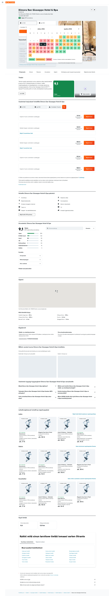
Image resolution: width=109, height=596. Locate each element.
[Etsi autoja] (3, 13)
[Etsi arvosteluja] (65, 233)
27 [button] (41, 51)
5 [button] (37, 40)
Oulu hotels (24, 564)
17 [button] (30, 48)
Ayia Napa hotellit (73, 557)
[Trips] (3, 31)
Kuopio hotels (72, 566)
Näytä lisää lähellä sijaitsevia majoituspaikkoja (84, 418)
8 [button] (48, 40)
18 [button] (33, 48)
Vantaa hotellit (72, 562)
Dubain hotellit (72, 559)
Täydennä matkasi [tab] (40, 546)
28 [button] (44, 51)
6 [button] (78, 37)
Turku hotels (25, 566)
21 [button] (44, 48)
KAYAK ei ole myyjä (58, 584)
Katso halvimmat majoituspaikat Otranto (86, 450)
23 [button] (52, 48)
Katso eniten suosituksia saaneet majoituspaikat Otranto (82, 483)
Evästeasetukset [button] (22, 189)
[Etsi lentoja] (3, 6)
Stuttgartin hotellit (26, 562)
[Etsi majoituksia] (3, 10)
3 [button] (30, 40)
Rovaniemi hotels (50, 566)
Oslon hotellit (49, 562)
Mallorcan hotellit (50, 559)
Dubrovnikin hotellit (50, 555)
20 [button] (41, 48)
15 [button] (48, 44)
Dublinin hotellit (25, 559)
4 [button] (71, 37)
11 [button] (33, 44)
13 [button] (41, 44)
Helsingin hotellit (49, 557)
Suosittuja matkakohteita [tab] (27, 546)
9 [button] (64, 40)
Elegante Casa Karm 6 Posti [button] (45, 436)
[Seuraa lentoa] (3, 24)
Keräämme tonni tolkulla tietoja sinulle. (58, 586)
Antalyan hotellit (26, 557)
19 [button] (37, 48)
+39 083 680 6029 (24, 16)
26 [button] (37, 51)
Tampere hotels (49, 564)
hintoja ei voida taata (54, 579)
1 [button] (48, 37)
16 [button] (52, 44)
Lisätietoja (81, 182)
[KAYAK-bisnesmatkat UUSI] (3, 27)
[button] (2, 2)
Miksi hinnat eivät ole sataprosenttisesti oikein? (58, 589)
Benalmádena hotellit (74, 555)
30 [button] (52, 51)
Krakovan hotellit (26, 555)
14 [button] (44, 44)
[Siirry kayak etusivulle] (10, 2)
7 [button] (44, 40)
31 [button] (30, 55)
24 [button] (30, 51)
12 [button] (37, 44)
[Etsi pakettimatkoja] (3, 16)
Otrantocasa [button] (22, 438)
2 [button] (64, 37)
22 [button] (48, 48)
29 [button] (48, 51)
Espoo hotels (72, 564)
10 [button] (30, 44)
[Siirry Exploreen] (3, 20)
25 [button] (34, 51)
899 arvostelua (29, 18)
